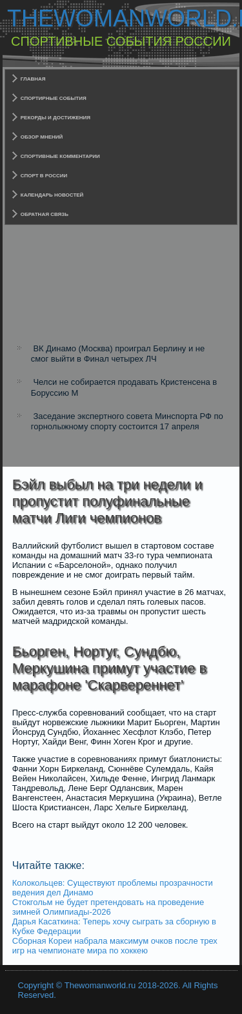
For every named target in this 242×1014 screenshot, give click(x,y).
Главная (33, 79)
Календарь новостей (52, 195)
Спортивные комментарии (60, 156)
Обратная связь (44, 214)
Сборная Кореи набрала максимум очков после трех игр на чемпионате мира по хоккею (114, 945)
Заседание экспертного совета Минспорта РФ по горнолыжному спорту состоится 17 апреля (127, 421)
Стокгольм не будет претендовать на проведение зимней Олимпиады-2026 (108, 907)
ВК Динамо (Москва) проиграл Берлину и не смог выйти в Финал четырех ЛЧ (118, 354)
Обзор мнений (42, 137)
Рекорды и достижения (55, 118)
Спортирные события (53, 98)
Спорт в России (44, 176)
